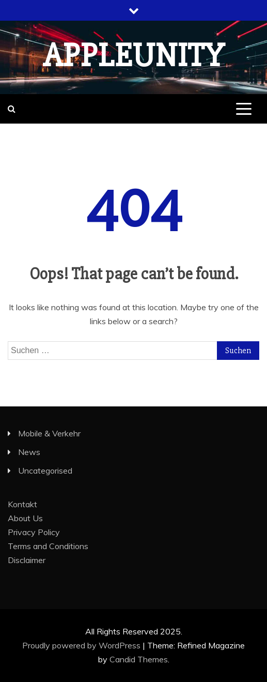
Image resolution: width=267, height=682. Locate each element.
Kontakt (22, 504)
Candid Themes (138, 659)
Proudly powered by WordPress (82, 645)
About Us (25, 518)
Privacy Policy (34, 532)
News (29, 452)
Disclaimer (26, 560)
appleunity (134, 56)
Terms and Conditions (48, 546)
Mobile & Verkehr (49, 433)
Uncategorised (45, 470)
